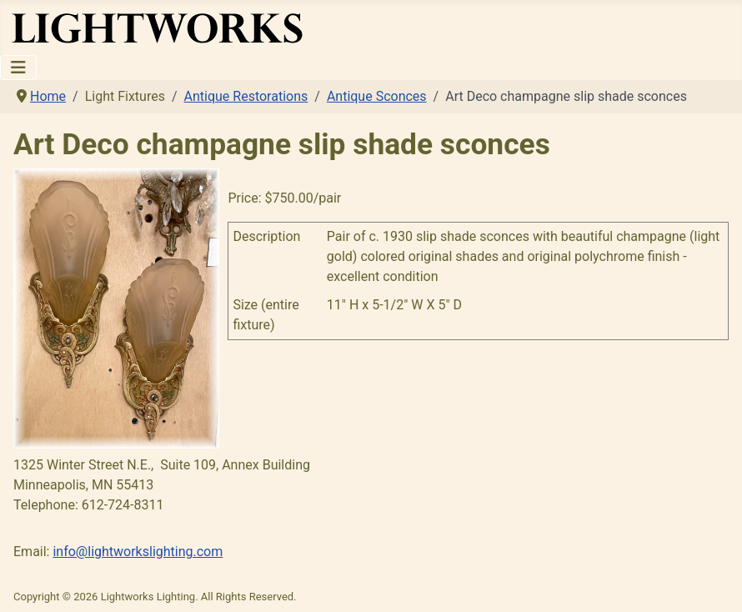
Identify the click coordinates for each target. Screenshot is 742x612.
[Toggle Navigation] (18, 67)
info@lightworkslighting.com (138, 551)
